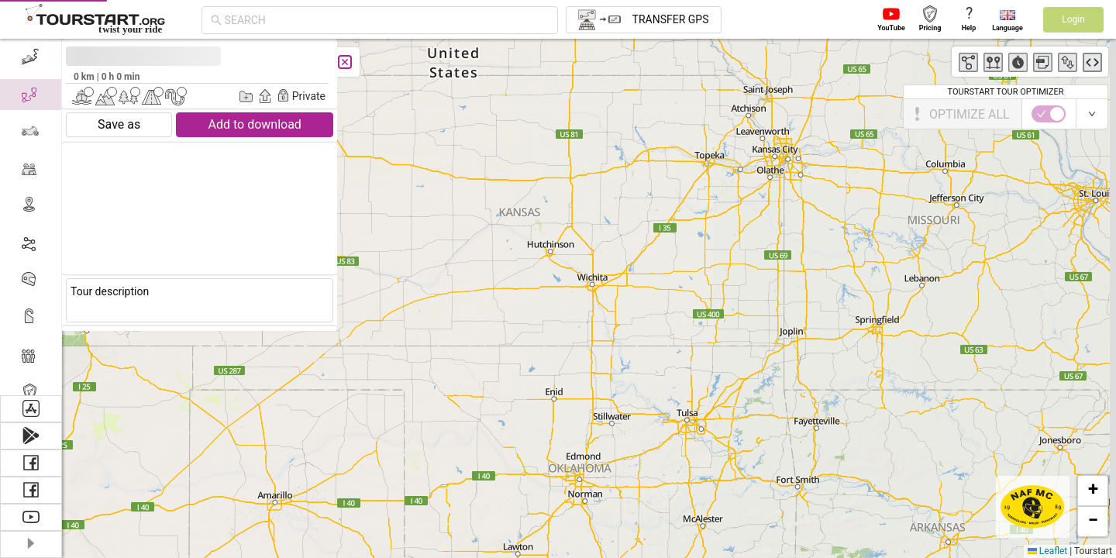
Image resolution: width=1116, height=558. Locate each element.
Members (64, 355)
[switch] (85, 113)
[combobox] (387, 20)
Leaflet (1047, 551)
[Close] (160, 62)
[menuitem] (67, 354)
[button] (1092, 490)
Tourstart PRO (79, 392)
